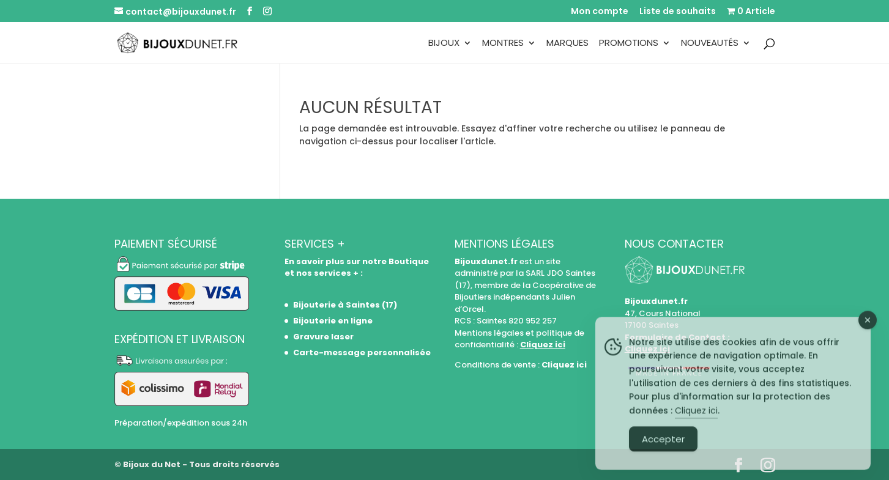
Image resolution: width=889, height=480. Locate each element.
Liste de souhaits (677, 12)
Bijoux (443, 44)
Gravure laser (323, 336)
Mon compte (599, 12)
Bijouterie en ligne (333, 321)
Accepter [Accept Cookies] (663, 455)
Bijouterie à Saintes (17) (345, 305)
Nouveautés (709, 44)
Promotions (628, 44)
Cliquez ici (542, 344)
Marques (567, 44)
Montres (503, 44)
